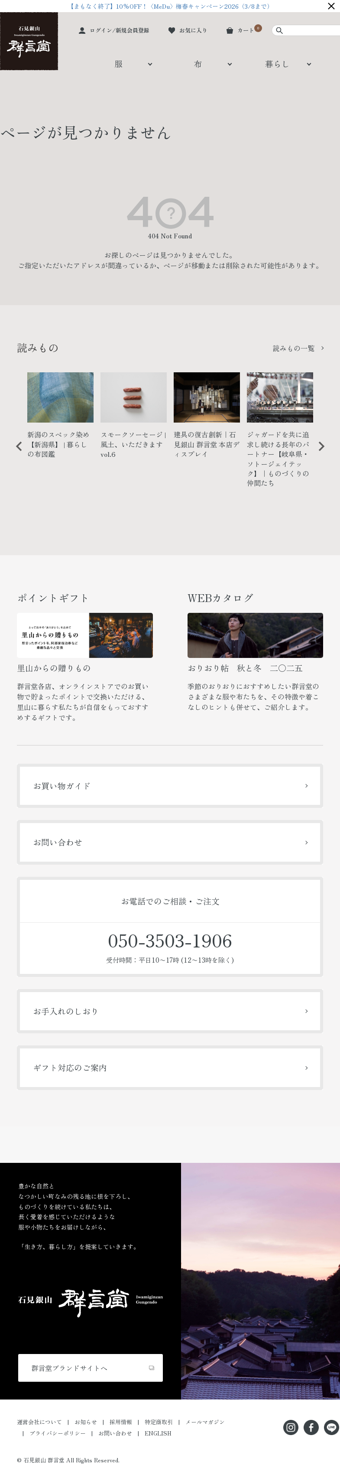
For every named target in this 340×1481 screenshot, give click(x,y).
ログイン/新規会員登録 (119, 30)
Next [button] (318, 453)
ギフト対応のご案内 (70, 1067)
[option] (60, 418)
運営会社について (39, 1422)
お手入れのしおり (66, 1011)
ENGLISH (158, 1433)
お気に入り (193, 30)
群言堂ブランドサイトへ (69, 1368)
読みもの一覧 (293, 348)
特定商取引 (159, 1422)
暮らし (277, 63)
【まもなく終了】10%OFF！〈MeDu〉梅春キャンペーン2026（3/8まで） (170, 6)
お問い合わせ (57, 842)
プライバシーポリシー (57, 1433)
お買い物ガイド (62, 785)
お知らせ (85, 1422)
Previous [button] (16, 453)
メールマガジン (205, 1422)
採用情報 (121, 1422)
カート (245, 30)
